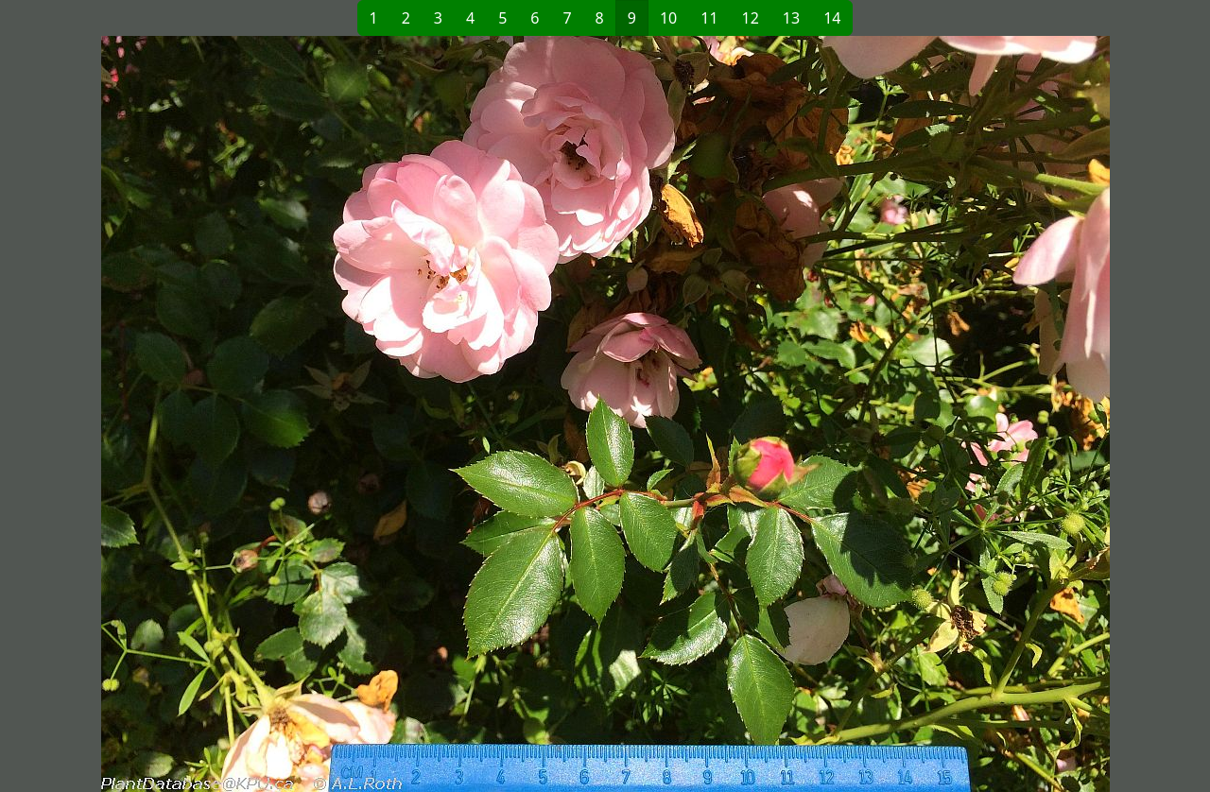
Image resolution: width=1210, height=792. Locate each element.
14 (831, 18)
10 (668, 18)
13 (791, 18)
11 (708, 18)
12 (750, 18)
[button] (341, 414)
